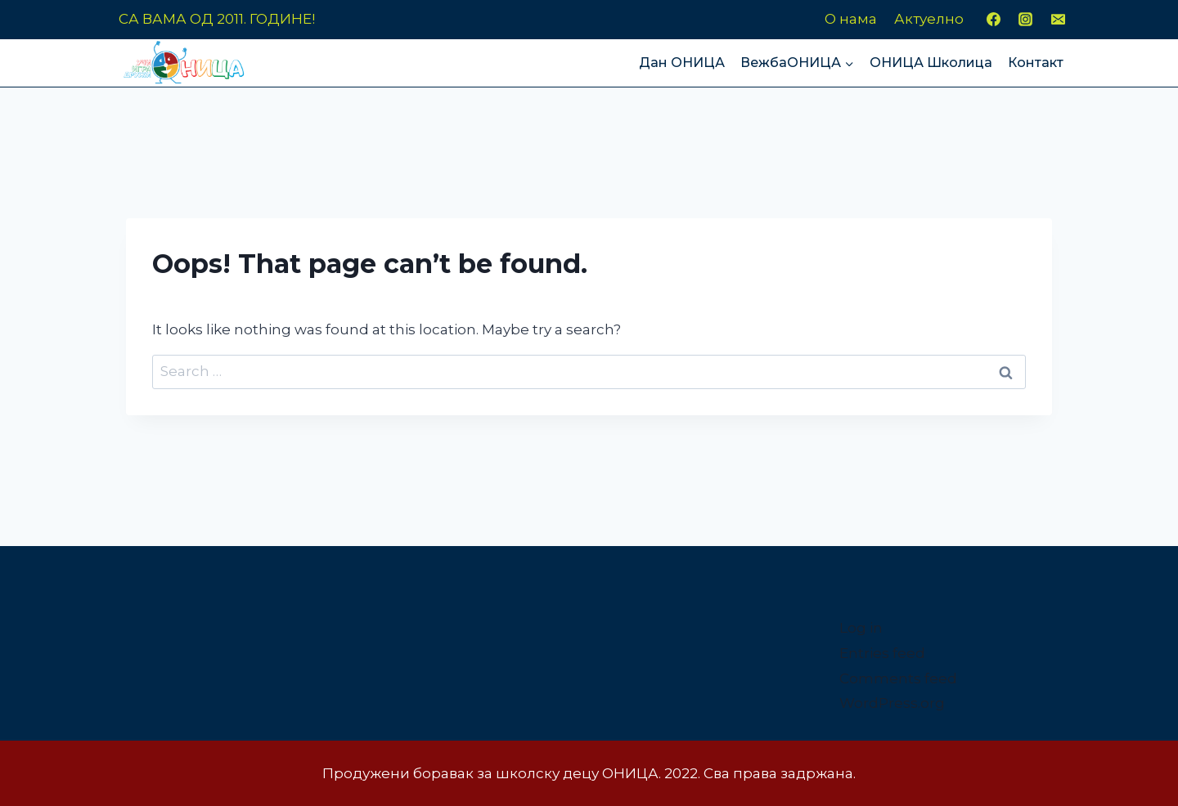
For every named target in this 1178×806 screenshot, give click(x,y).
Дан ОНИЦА (682, 62)
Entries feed (882, 653)
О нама (851, 19)
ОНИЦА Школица (931, 62)
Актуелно (929, 19)
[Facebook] (994, 20)
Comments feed (898, 678)
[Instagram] (1026, 20)
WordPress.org (892, 703)
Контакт (1035, 62)
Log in (861, 628)
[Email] (1058, 20)
